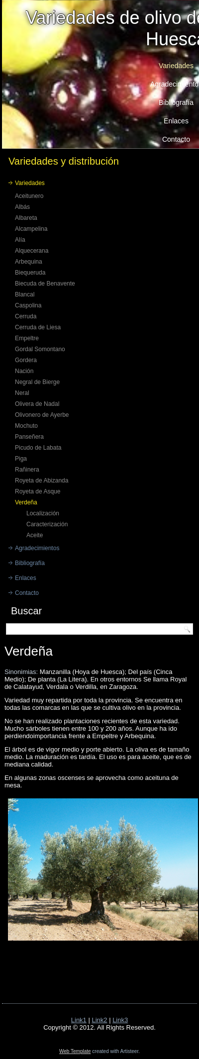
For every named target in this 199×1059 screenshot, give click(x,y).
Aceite (34, 535)
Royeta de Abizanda (41, 480)
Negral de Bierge (37, 382)
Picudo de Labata (38, 447)
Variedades (30, 183)
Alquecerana (31, 250)
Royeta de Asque (37, 491)
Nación (24, 371)
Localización (42, 513)
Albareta (26, 217)
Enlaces (25, 578)
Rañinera (27, 469)
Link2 (99, 1020)
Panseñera (29, 436)
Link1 (79, 1020)
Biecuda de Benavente (45, 283)
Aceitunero (29, 196)
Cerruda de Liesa (38, 327)
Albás (22, 206)
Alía (20, 239)
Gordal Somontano (40, 349)
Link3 (120, 1020)
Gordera (26, 360)
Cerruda (25, 316)
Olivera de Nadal (37, 403)
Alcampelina (31, 228)
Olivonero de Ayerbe (42, 414)
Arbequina (28, 261)
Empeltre (27, 338)
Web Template (75, 1051)
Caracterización (47, 524)
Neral (22, 392)
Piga (21, 458)
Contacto (27, 592)
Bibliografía (30, 563)
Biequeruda (30, 272)
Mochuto (26, 425)
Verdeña (26, 502)
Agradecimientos (37, 548)
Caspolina (28, 305)
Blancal (24, 294)
